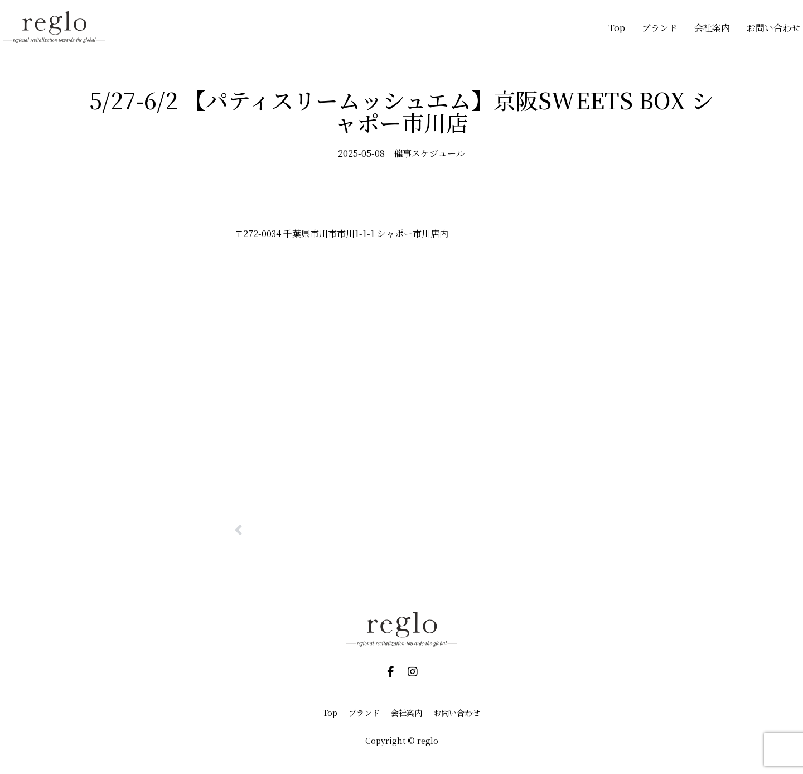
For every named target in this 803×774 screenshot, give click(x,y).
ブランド (660, 27)
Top (616, 27)
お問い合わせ (773, 27)
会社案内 (712, 27)
